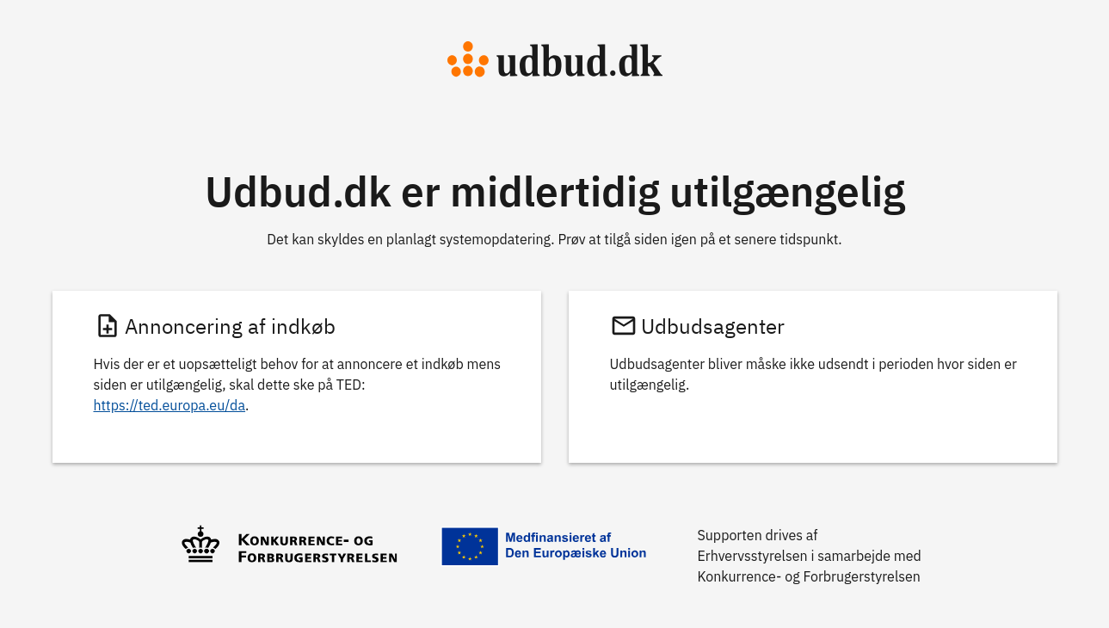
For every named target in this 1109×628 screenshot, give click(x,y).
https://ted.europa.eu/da (170, 405)
